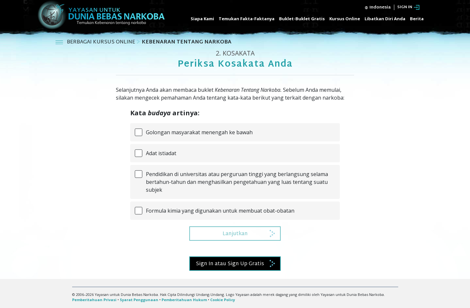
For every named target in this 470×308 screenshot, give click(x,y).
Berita (417, 19)
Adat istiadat (161, 153)
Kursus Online (344, 19)
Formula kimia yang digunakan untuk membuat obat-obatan (220, 210)
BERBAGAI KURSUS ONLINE (101, 42)
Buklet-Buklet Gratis (302, 19)
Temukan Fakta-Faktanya (246, 19)
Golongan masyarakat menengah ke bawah (199, 132)
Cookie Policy (222, 299)
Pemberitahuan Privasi (94, 299)
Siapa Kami (202, 19)
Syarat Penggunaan (139, 299)
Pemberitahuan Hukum (184, 299)
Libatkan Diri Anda (385, 19)
